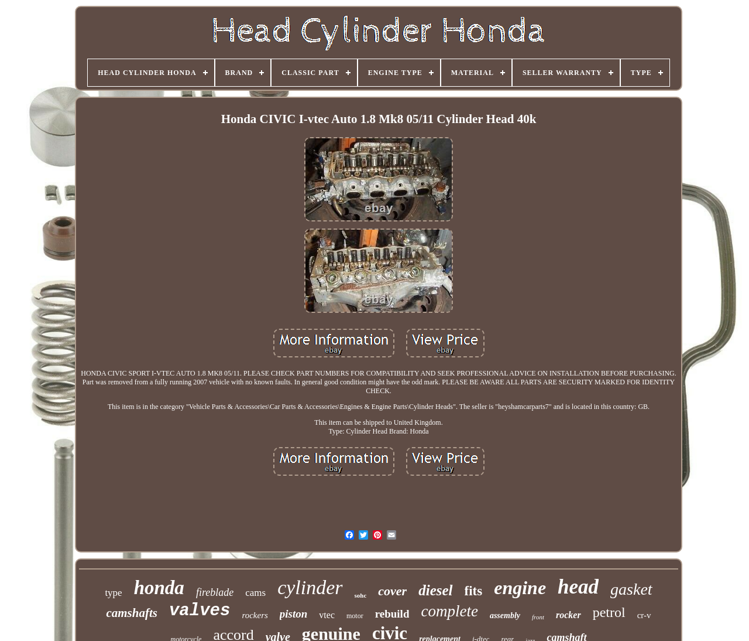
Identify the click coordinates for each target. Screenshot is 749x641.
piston (294, 614)
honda (159, 587)
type (113, 592)
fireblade (214, 592)
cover (392, 591)
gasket (631, 589)
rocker (568, 615)
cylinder (309, 587)
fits (474, 591)
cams (255, 592)
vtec (327, 615)
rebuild (392, 614)
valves (199, 610)
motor (354, 616)
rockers (254, 615)
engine (520, 587)
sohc (361, 595)
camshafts (131, 613)
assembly (505, 615)
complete (449, 611)
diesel (435, 590)
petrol (609, 612)
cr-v (644, 615)
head (578, 586)
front (538, 616)
